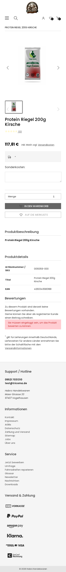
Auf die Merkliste (33, 215)
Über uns (10, 443)
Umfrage (10, 466)
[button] (58, 67)
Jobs (8, 439)
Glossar (9, 473)
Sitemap (10, 435)
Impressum (11, 421)
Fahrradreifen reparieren (19, 469)
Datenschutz (12, 428)
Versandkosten (46, 144)
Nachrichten (12, 480)
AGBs (8, 424)
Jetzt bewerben (14, 462)
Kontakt (9, 417)
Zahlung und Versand (17, 432)
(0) (13, 131)
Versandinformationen (18, 348)
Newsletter (11, 477)
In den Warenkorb (33, 206)
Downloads (11, 484)
